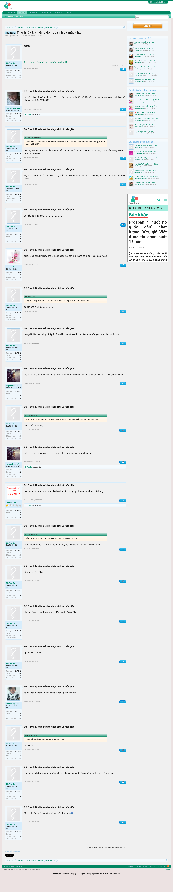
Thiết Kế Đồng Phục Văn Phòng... (145, 170)
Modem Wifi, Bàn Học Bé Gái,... (145, 125)
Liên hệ (68, 12)
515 (20, 128)
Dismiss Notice (124, 34)
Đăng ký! (148, 25)
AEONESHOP (139, 153)
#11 (123, 474)
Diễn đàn (22, 13)
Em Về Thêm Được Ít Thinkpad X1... (146, 54)
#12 (123, 512)
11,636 (19, 525)
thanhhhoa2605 (12, 514)
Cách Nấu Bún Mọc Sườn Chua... (145, 151)
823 (20, 89)
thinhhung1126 (12, 716)
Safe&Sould (138, 75)
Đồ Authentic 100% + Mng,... (144, 73)
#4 (123, 197)
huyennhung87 (12, 398)
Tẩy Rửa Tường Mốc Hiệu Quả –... (146, 106)
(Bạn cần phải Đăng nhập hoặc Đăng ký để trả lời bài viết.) (106, 859)
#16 (123, 674)
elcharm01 (10, 279)
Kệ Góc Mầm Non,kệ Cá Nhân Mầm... (146, 176)
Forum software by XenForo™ (22, 882)
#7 (123, 324)
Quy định (167, 882)
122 (20, 406)
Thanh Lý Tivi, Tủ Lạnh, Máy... (144, 42)
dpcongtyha (138, 172)
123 (20, 730)
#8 (123, 355)
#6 (123, 277)
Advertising (58, 12)
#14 (123, 593)
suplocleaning (139, 102)
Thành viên (33, 12)
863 (20, 529)
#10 (123, 442)
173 (20, 291)
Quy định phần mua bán (93, 33)
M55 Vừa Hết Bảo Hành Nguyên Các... (147, 118)
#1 (123, 81)
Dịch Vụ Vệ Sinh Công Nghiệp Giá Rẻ (147, 100)
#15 (123, 633)
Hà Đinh (137, 166)
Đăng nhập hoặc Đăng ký (158, 2)
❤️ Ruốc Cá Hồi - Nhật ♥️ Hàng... (145, 112)
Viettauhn (137, 44)
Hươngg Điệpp (139, 95)
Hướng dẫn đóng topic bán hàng (43, 36)
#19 (123, 794)
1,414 (19, 725)
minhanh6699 (139, 81)
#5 (123, 237)
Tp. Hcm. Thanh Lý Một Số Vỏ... (145, 67)
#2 (123, 122)
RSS (168, 879)
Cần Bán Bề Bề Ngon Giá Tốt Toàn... (146, 158)
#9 (123, 396)
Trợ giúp (144, 878)
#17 (123, 714)
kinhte (136, 69)
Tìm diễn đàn (9, 16)
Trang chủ (11, 12)
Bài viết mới (20, 16)
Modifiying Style (9, 878)
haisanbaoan (138, 147)
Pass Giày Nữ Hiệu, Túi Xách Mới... (146, 94)
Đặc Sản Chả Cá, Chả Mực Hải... (145, 61)
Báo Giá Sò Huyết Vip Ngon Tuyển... (146, 145)
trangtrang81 (138, 114)
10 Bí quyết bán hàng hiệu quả (80, 36)
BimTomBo (31, 48)
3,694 (19, 85)
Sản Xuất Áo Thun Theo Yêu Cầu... (146, 164)
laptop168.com (139, 56)
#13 (123, 561)
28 (20, 133)
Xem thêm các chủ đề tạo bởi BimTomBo (46, 74)
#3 (123, 170)
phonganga (138, 62)
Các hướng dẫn (46, 12)
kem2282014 (138, 127)
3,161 (19, 287)
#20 (123, 834)
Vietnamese (19, 878)
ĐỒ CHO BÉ (20, 48)
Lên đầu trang (161, 878)
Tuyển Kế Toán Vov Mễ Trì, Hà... (145, 79)
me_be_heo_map (13, 120)
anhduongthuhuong (140, 178)
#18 (123, 762)
